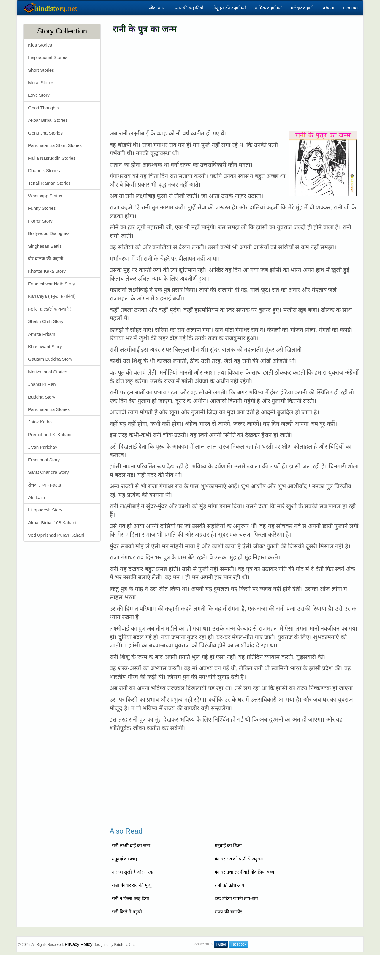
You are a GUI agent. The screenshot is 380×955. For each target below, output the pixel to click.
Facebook (238, 944)
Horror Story (40, 220)
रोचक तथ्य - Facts (44, 484)
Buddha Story (41, 396)
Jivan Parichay (42, 446)
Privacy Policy (78, 944)
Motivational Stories (47, 371)
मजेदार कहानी (302, 7)
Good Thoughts (43, 107)
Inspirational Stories (47, 57)
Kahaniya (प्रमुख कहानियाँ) (52, 296)
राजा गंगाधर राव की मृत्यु (131, 885)
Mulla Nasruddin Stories (51, 158)
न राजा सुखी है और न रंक (132, 871)
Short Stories (41, 70)
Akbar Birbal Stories (48, 120)
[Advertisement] (234, 81)
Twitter (221, 944)
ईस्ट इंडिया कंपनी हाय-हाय (236, 898)
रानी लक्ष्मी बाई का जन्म (131, 845)
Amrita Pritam (41, 334)
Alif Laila (36, 497)
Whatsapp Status (45, 195)
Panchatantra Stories (49, 409)
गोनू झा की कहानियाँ (229, 7)
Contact (351, 7)
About (328, 7)
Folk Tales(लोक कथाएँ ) (50, 308)
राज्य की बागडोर (228, 911)
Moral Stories (41, 82)
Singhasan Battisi (45, 246)
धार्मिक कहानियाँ (268, 7)
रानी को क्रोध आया (230, 885)
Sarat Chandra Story (48, 472)
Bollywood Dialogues (48, 233)
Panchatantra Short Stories (55, 145)
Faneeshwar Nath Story (51, 283)
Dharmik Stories (44, 170)
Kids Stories (40, 44)
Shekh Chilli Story (45, 321)
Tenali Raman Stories (49, 182)
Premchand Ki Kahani (49, 434)
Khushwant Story (45, 346)
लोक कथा (157, 7)
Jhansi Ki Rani (42, 384)
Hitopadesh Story (45, 509)
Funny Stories (42, 208)
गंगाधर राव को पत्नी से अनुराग (239, 858)
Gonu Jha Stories (45, 132)
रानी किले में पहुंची (127, 911)
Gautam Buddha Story (50, 358)
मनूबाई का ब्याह (125, 858)
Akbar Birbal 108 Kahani (52, 522)
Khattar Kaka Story (47, 270)
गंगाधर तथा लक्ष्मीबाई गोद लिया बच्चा (245, 871)
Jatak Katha (40, 421)
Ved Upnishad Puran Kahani (56, 535)
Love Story (39, 94)
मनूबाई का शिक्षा (228, 845)
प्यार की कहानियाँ (189, 7)
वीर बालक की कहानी (45, 258)
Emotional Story (44, 459)
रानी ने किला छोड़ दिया (130, 898)
